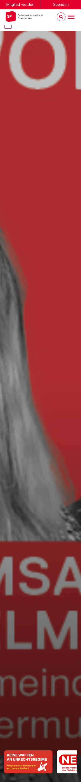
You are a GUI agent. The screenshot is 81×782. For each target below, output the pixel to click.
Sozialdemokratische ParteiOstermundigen (30, 16)
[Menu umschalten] (71, 17)
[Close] (8, 27)
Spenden (61, 4)
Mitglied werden (20, 4)
